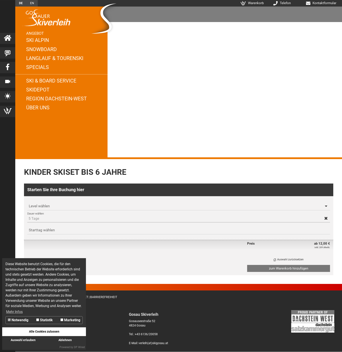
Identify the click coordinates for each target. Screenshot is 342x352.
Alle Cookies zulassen (44, 331)
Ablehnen (65, 340)
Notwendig (18, 320)
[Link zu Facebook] (7, 67)
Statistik (44, 320)
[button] (326, 218)
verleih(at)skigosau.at (153, 343)
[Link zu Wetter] (7, 97)
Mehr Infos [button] (14, 312)
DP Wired (79, 347)
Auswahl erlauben (23, 340)
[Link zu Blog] (7, 53)
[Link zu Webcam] (7, 82)
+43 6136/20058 (146, 334)
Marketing (70, 320)
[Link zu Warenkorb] (7, 111)
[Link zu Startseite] (7, 38)
